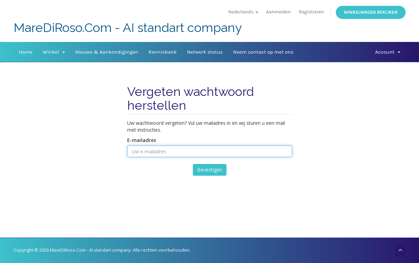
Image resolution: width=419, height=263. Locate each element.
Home (26, 52)
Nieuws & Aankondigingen (106, 52)
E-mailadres (141, 140)
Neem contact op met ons (263, 52)
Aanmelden (278, 12)
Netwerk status (205, 52)
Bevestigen (209, 169)
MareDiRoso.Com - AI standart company (128, 27)
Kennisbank (162, 52)
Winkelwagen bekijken (370, 12)
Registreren (311, 12)
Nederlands (243, 12)
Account (387, 52)
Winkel (54, 52)
